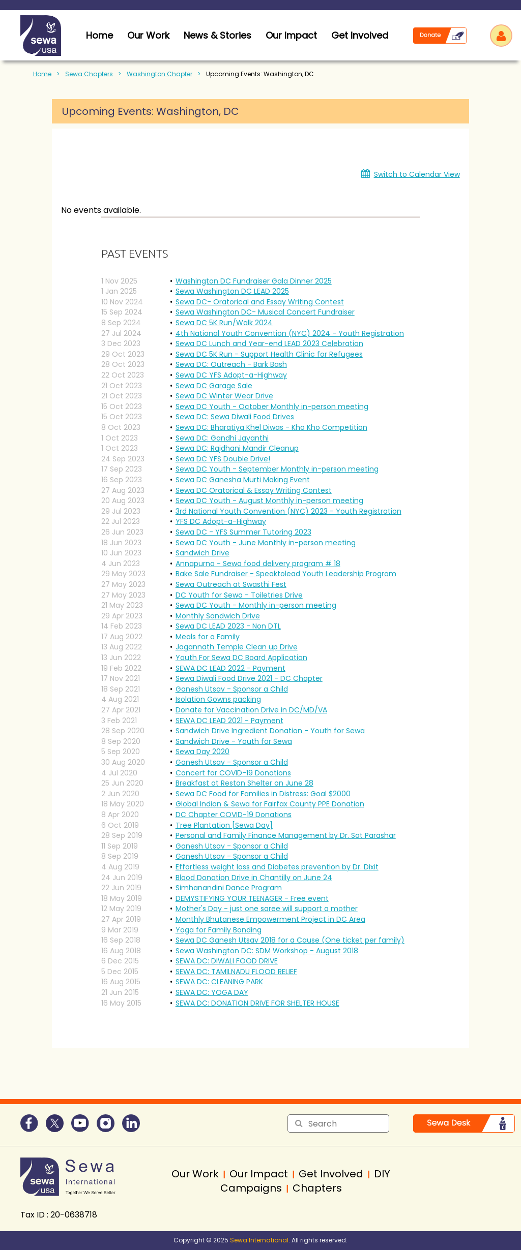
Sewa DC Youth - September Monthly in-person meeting (277, 469)
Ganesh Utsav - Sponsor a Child (232, 689)
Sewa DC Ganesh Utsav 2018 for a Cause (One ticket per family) (290, 940)
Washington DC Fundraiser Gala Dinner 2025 (254, 281)
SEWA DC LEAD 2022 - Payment (230, 668)
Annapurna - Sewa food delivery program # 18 (258, 563)
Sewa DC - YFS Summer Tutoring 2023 (243, 532)
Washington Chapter (159, 74)
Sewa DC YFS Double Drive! (223, 459)
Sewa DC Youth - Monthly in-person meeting (256, 605)
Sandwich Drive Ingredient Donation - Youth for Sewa (270, 731)
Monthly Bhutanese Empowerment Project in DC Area (270, 919)
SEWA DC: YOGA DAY (212, 992)
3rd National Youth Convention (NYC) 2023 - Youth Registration (288, 511)
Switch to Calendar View (417, 174)
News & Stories (217, 35)
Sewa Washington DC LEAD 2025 (232, 291)
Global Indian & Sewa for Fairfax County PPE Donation (270, 804)
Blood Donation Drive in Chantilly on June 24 (254, 877)
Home (42, 74)
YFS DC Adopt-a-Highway (221, 521)
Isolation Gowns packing (218, 699)
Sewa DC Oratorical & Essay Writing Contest (254, 490)
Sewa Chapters (89, 74)
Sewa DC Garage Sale (214, 386)
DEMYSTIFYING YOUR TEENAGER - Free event (252, 898)
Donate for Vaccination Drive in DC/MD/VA (251, 710)
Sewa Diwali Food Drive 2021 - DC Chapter (249, 678)
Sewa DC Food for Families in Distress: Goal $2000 (263, 794)
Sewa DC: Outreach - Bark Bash (231, 364)
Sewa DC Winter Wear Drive (224, 396)
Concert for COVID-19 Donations (233, 773)
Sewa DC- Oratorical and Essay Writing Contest (260, 302)
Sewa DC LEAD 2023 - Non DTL (228, 626)
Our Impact (291, 35)
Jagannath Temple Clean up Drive (237, 647)
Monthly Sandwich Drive (218, 616)
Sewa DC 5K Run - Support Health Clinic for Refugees (269, 354)
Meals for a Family (208, 637)
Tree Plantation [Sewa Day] (224, 825)
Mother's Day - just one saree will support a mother (267, 908)
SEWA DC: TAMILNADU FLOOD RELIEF (236, 971)
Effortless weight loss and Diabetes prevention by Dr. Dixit (277, 867)
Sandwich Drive (202, 553)
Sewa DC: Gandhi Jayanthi (222, 438)
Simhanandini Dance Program (229, 888)
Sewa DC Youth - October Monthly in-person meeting (272, 406)
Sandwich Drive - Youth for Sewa (234, 741)
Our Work (148, 35)
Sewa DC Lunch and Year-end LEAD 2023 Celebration (269, 343)
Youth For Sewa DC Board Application (241, 657)
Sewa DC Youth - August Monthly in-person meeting (269, 500)
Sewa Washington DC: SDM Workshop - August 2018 (267, 951)
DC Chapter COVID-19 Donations (234, 814)
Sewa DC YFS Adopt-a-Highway (231, 375)
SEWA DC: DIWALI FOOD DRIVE (227, 961)
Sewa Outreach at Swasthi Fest (231, 584)
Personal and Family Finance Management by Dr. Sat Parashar (286, 835)
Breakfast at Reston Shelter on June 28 (244, 783)
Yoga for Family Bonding (219, 930)
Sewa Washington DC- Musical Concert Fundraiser (265, 312)
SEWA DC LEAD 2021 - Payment (229, 720)
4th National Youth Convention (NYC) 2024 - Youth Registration (290, 333)
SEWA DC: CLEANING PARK (219, 982)
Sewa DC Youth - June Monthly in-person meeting (266, 543)
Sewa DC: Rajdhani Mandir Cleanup (237, 448)
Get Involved (359, 35)
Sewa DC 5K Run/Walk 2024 (224, 323)
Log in (501, 35)
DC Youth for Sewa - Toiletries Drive (239, 595)
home (99, 35)
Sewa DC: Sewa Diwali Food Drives (235, 417)
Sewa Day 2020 (202, 751)
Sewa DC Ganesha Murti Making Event (243, 480)
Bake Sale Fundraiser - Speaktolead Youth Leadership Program (286, 574)
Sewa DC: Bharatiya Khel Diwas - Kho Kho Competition (271, 427)
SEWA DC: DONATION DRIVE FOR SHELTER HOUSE (257, 1003)
